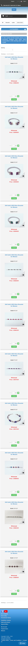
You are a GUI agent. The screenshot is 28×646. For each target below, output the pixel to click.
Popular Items (4, 628)
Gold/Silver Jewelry (6, 620)
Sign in (24, 1)
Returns (3, 630)
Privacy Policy (5, 640)
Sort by (3, 47)
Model (12, 63)
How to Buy (4, 615)
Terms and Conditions (16, 640)
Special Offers (4, 624)
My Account (4, 626)
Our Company (4, 613)
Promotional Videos (6, 617)
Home (14, 9)
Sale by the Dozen (5, 622)
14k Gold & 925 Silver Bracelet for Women (14, 58)
